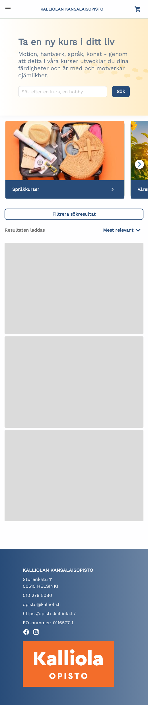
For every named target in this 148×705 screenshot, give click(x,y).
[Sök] (121, 91)
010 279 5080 (37, 595)
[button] (74, 214)
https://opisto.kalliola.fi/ (49, 613)
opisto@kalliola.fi (42, 604)
